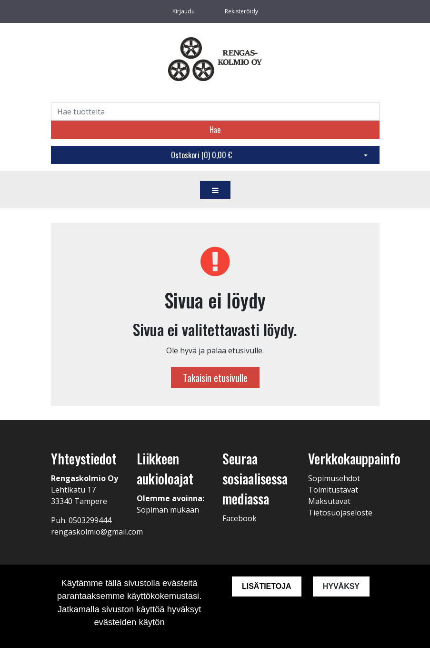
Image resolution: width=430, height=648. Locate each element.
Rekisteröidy (241, 11)
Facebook (239, 518)
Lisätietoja (266, 586)
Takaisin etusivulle (215, 377)
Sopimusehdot (334, 478)
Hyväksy (341, 586)
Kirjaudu (184, 11)
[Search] (215, 112)
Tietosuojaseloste (340, 512)
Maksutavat (329, 501)
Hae (215, 129)
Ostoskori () (201, 155)
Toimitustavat (333, 489)
